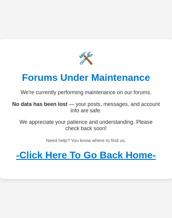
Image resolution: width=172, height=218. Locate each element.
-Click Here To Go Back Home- (86, 155)
